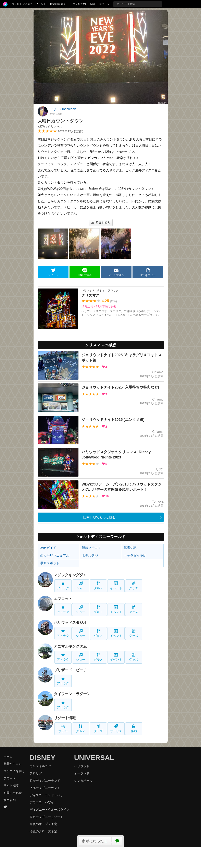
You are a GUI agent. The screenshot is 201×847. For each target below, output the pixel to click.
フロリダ (36, 773)
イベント (116, 585)
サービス (116, 728)
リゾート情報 (65, 718)
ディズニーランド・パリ (46, 795)
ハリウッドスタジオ (70, 623)
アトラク (63, 585)
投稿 (92, 3)
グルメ (98, 585)
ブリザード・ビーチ (70, 670)
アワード (9, 778)
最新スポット (50, 563)
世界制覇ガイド (59, 3)
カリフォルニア (40, 766)
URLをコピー (148, 272)
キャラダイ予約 (135, 555)
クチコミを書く (14, 771)
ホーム (8, 756)
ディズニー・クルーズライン (49, 809)
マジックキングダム (70, 575)
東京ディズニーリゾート (46, 817)
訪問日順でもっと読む (99, 517)
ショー (80, 585)
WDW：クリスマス (50, 126)
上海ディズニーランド (45, 787)
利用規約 (9, 800)
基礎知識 (130, 548)
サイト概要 (11, 785)
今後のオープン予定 (43, 824)
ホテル (62, 728)
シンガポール (83, 780)
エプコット (63, 599)
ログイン (104, 3)
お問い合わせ (12, 793)
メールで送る (116, 272)
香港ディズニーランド (45, 780)
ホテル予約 (79, 3)
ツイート (53, 272)
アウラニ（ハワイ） (43, 802)
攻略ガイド (48, 548)
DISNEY (42, 757)
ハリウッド (81, 766)
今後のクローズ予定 (43, 831)
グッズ (133, 585)
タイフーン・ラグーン (72, 694)
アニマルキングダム (70, 646)
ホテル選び (90, 555)
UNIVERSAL (94, 757)
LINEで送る (84, 272)
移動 (134, 728)
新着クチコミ (91, 548)
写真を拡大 (100, 222)
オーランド (81, 773)
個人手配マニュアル (54, 555)
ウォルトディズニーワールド (29, 3)
